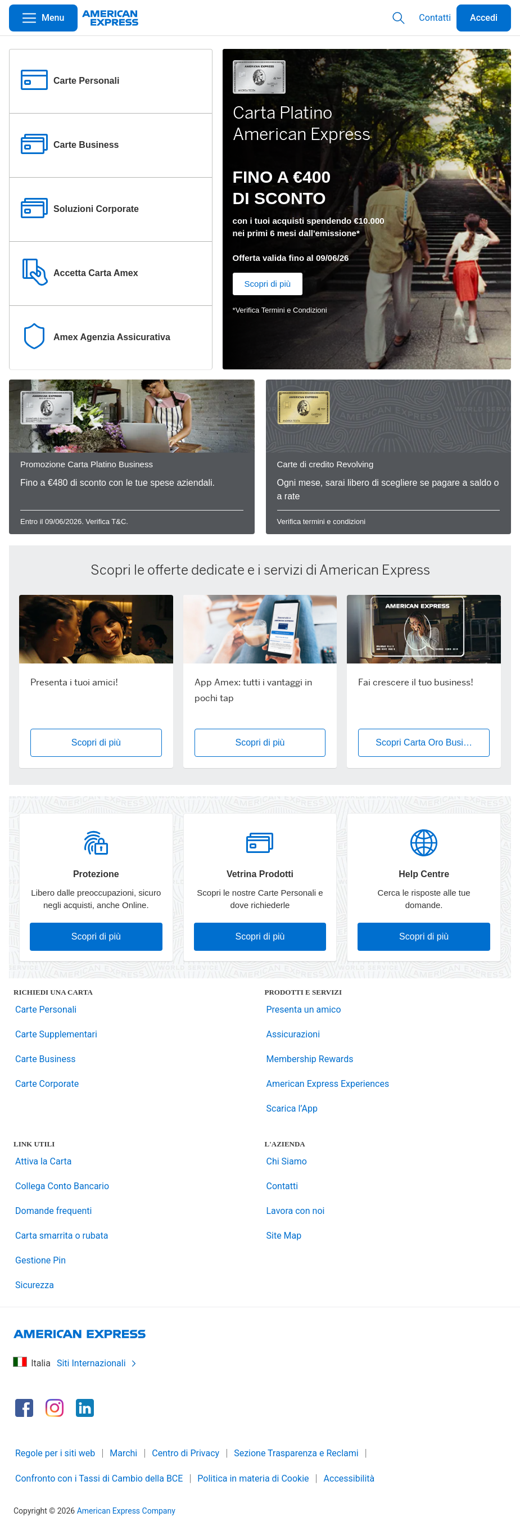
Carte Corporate (47, 1083)
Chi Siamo (286, 1161)
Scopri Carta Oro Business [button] (429, 742)
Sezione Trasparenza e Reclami (296, 1453)
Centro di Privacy (185, 1453)
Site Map (284, 1235)
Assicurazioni (293, 1034)
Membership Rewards (310, 1059)
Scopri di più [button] (96, 742)
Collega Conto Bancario (62, 1186)
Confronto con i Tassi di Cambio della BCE (99, 1478)
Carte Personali (45, 1009)
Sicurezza (34, 1285)
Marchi (123, 1453)
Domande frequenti (53, 1211)
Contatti (435, 17)
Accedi (484, 17)
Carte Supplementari (56, 1034)
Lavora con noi (295, 1211)
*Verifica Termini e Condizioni (280, 310)
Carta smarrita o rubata (61, 1235)
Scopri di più (268, 283)
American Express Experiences (328, 1083)
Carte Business (45, 1059)
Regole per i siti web (55, 1453)
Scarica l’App (292, 1108)
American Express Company (126, 1510)
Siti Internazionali (97, 1363)
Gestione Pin (40, 1260)
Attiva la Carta (43, 1161)
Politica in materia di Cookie (253, 1478)
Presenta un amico (303, 1009)
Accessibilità (349, 1478)
